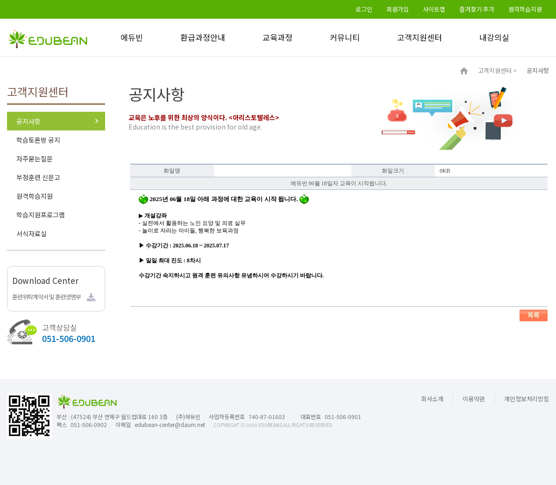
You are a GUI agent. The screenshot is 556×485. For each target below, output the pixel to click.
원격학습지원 (525, 9)
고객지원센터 (419, 37)
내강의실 (494, 37)
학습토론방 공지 (38, 140)
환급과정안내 (202, 37)
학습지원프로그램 (40, 214)
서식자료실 (31, 233)
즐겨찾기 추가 (476, 9)
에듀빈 (132, 37)
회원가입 (397, 9)
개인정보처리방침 (526, 398)
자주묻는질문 (34, 158)
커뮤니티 (345, 37)
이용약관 (474, 398)
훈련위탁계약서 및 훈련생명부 (46, 296)
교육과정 (277, 37)
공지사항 (28, 121)
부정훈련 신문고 (38, 177)
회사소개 (432, 398)
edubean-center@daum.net (170, 424)
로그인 (364, 9)
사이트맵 (434, 9)
